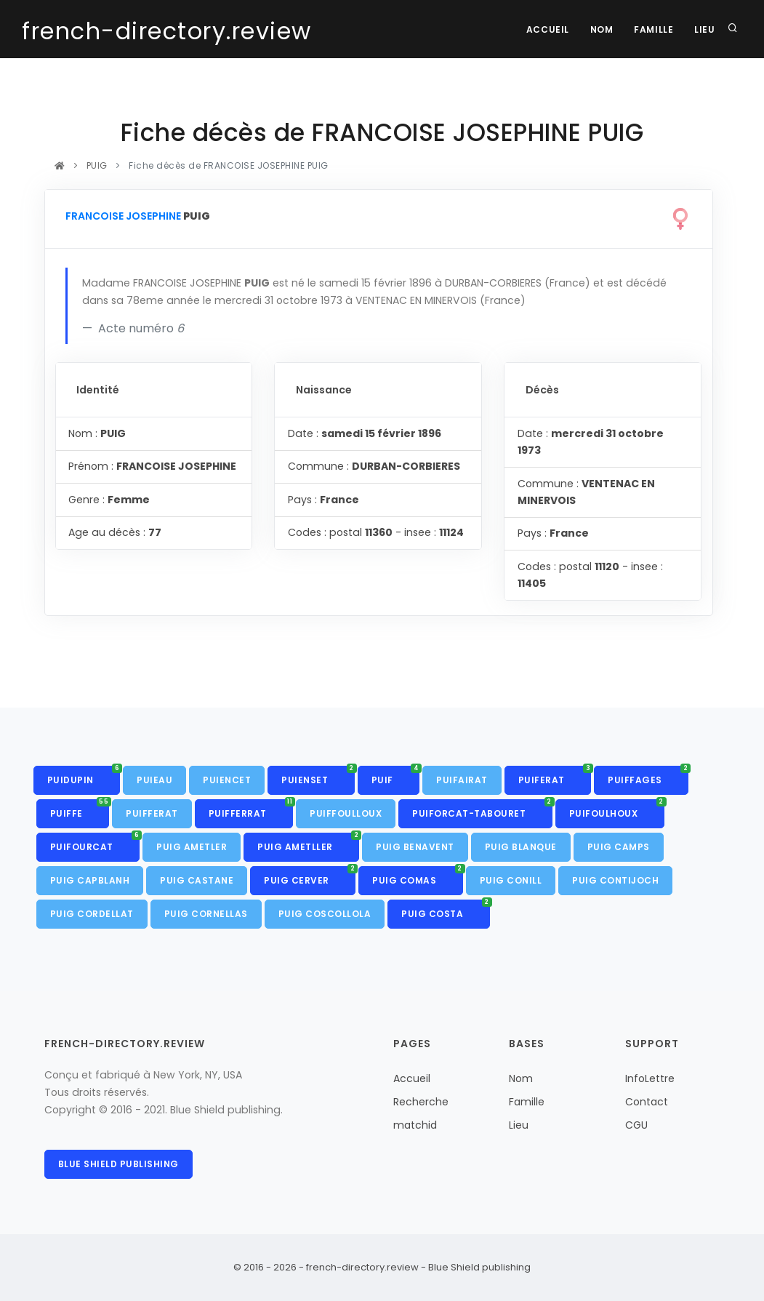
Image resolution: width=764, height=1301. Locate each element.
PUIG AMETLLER (308, 843)
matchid (415, 1125)
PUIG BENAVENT (415, 847)
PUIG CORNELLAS (206, 914)
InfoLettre (650, 1078)
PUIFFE (80, 809)
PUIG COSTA (445, 910)
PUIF (395, 776)
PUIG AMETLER (191, 847)
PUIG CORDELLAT (92, 914)
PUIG (97, 165)
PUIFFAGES (648, 776)
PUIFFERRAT (251, 809)
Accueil (544, 29)
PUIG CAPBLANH (90, 880)
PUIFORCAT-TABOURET (482, 809)
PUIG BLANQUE (521, 847)
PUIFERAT (555, 776)
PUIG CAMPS (618, 847)
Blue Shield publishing (118, 1164)
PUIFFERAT (152, 813)
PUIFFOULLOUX (346, 813)
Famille (652, 29)
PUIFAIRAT (462, 780)
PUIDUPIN (84, 776)
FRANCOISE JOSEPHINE (123, 216)
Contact (646, 1101)
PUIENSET (318, 776)
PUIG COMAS (417, 876)
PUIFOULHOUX (616, 809)
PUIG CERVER (309, 876)
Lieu (704, 29)
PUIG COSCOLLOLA (324, 914)
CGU (636, 1125)
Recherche (421, 1101)
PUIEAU (154, 780)
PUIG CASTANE (196, 880)
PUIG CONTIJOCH (615, 880)
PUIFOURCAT (95, 843)
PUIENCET (227, 780)
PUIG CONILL (511, 880)
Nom (599, 29)
